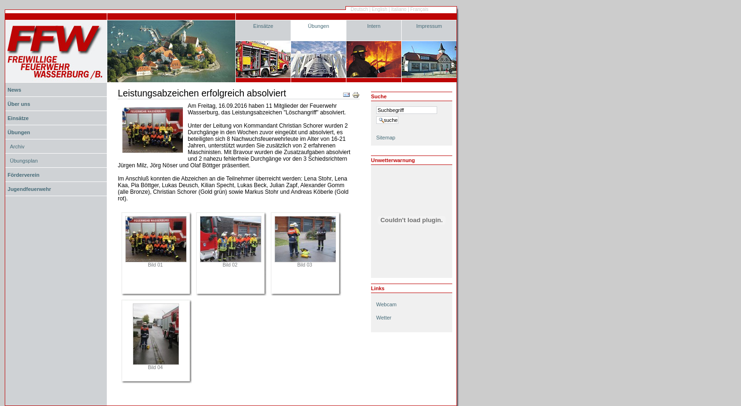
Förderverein (23, 175)
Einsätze (263, 26)
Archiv (17, 146)
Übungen (318, 26)
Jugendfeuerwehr (29, 189)
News (14, 90)
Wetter (383, 317)
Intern (373, 26)
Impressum (429, 26)
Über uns (19, 104)
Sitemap (385, 137)
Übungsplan (24, 161)
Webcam (386, 304)
